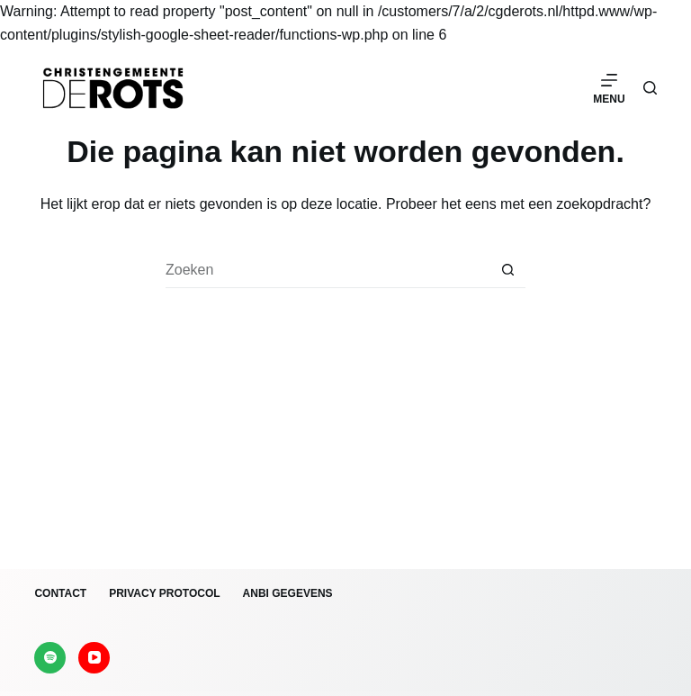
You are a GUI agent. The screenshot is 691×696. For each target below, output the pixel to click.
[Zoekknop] (507, 270)
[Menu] (608, 88)
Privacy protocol (164, 593)
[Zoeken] (650, 88)
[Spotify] (50, 657)
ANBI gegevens (288, 593)
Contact (60, 593)
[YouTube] (94, 657)
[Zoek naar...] (327, 270)
